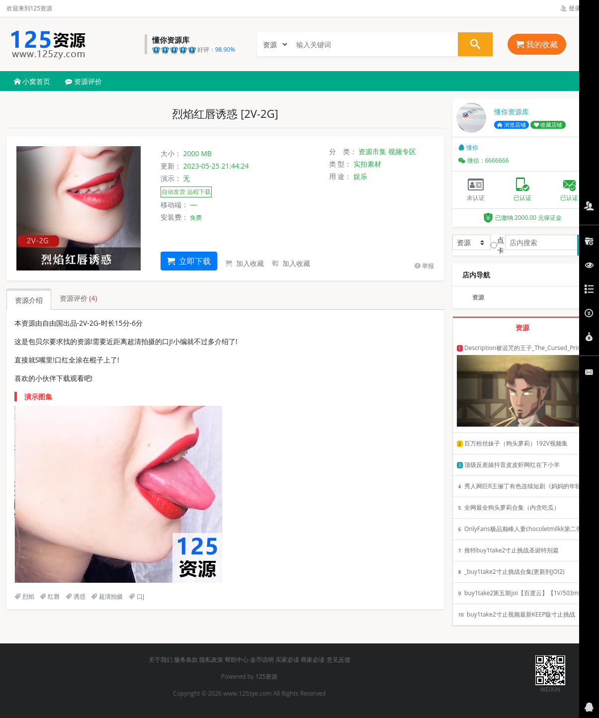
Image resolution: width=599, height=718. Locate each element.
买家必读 (287, 659)
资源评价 (83, 81)
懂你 (468, 147)
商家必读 (313, 659)
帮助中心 (237, 659)
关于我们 (160, 659)
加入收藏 (244, 263)
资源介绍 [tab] (29, 300)
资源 (478, 297)
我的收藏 (537, 44)
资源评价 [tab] (78, 298)
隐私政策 (211, 659)
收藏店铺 (548, 124)
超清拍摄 (107, 596)
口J (136, 596)
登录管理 (576, 8)
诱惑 (76, 596)
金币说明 (262, 659)
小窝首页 (32, 81)
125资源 (267, 676)
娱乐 (360, 176)
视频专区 (402, 151)
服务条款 (186, 659)
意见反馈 (338, 659)
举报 (424, 266)
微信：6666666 (483, 160)
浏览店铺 (511, 124)
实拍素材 (367, 164)
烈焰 (24, 596)
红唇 (50, 596)
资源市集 (372, 151)
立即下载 (189, 261)
